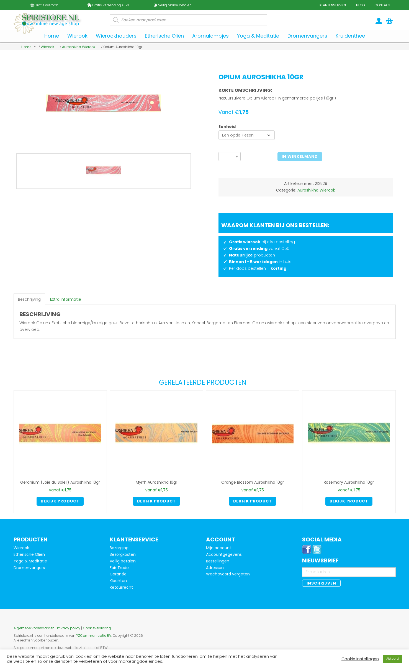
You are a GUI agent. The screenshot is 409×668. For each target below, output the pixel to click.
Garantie (118, 574)
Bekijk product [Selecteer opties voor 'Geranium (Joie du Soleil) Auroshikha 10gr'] (60, 501)
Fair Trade (119, 567)
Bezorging (119, 548)
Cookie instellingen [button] (360, 658)
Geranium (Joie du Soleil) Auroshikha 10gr (60, 482)
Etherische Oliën (29, 554)
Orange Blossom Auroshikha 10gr (252, 482)
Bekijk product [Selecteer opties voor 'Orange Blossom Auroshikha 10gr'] (252, 501)
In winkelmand (300, 156)
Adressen (215, 567)
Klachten (118, 580)
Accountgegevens (224, 554)
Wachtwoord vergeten (228, 574)
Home (26, 46)
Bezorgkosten (123, 554)
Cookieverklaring (97, 628)
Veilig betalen (123, 561)
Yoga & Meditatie (30, 561)
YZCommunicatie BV (93, 635)
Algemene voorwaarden (34, 628)
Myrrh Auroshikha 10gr (156, 482)
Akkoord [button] (392, 658)
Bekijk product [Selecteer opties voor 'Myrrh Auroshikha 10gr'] (156, 501)
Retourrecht (121, 587)
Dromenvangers (29, 567)
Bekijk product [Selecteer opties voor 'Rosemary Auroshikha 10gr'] (349, 501)
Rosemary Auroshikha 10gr (349, 482)
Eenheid (227, 126)
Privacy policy (68, 628)
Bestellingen (217, 561)
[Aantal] (229, 156)
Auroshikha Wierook (78, 46)
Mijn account (218, 548)
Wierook (47, 46)
